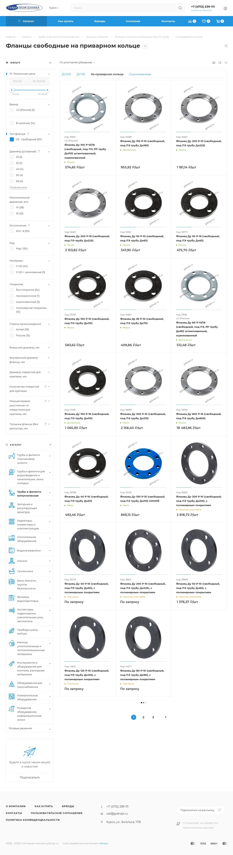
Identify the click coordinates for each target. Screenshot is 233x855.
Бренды (68, 806)
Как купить (44, 806)
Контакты (14, 813)
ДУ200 (66, 74)
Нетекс (103, 843)
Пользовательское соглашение (57, 813)
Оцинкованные (140, 74)
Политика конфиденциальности (33, 819)
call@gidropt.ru (117, 813)
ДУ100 (81, 74)
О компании (16, 806)
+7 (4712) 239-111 (203, 6)
